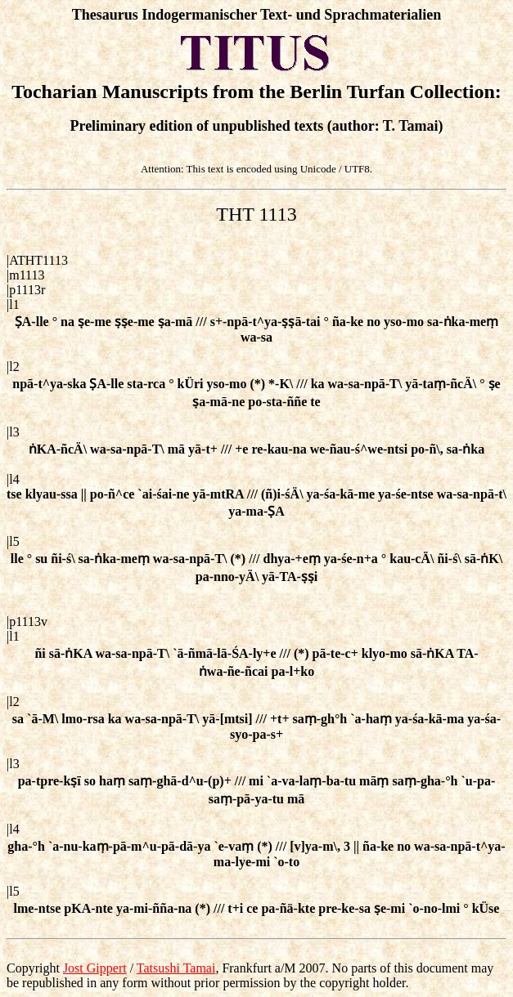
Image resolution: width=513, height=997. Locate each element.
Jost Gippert (95, 968)
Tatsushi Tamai (176, 968)
